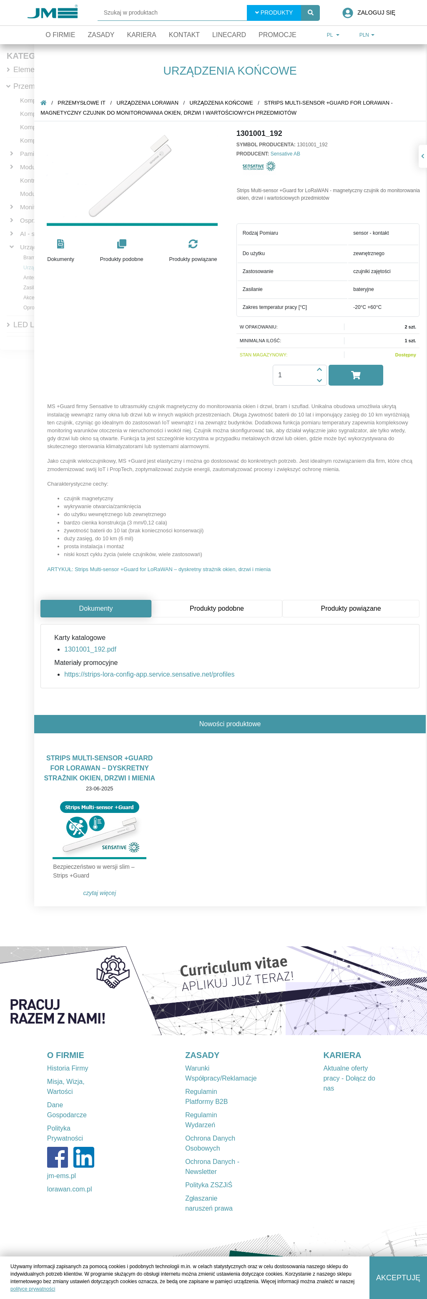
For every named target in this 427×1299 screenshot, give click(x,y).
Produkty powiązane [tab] (352, 608)
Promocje (277, 34)
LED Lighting (34, 325)
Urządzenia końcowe (222, 103)
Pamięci (31, 153)
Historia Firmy (67, 1068)
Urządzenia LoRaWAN (149, 103)
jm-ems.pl (61, 1175)
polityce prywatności (32, 1289)
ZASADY (202, 1055)
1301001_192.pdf (91, 649)
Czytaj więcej (100, 893)
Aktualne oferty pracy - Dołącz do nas (349, 1078)
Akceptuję (398, 1278)
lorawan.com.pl (69, 1189)
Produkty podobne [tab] (218, 608)
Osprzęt (31, 220)
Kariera (141, 34)
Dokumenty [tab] (97, 608)
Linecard (229, 34)
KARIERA (342, 1055)
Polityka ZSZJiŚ (208, 1185)
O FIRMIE (65, 1055)
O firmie (60, 34)
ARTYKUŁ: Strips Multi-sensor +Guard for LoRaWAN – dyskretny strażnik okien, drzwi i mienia (160, 569)
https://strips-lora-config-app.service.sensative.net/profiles (150, 674)
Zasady (101, 34)
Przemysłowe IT (82, 103)
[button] (61, 251)
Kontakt (184, 34)
